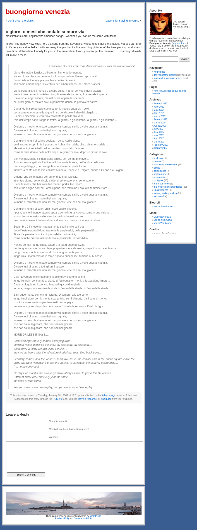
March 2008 (160, 122)
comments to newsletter (166, 164)
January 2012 (160, 119)
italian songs (108, 395)
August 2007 (160, 126)
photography (160, 174)
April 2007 (159, 138)
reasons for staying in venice (122, 20)
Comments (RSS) (82, 518)
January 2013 (160, 103)
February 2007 (161, 145)
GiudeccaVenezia (162, 217)
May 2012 (158, 110)
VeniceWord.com (162, 223)
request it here (180, 43)
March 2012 (160, 116)
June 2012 (159, 107)
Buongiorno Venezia (38, 11)
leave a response (87, 399)
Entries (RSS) (62, 518)
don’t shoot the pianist (21, 20)
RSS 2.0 (57, 399)
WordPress (95, 516)
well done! (159, 196)
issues (157, 168)
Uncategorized (161, 190)
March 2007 (160, 141)
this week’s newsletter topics (168, 187)
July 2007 (158, 129)
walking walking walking (166, 193)
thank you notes (162, 183)
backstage (159, 158)
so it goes (158, 180)
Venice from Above (163, 206)
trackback (106, 399)
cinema (157, 161)
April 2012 (159, 113)
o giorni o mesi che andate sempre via (45, 31)
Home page (159, 72)
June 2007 (159, 132)
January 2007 (160, 148)
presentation (160, 177)
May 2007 (158, 135)
